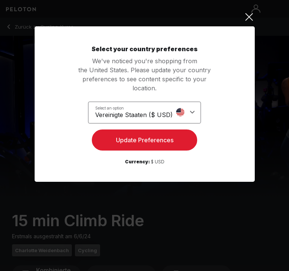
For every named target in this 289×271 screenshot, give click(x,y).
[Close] (145, 17)
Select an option (109, 108)
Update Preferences (144, 140)
